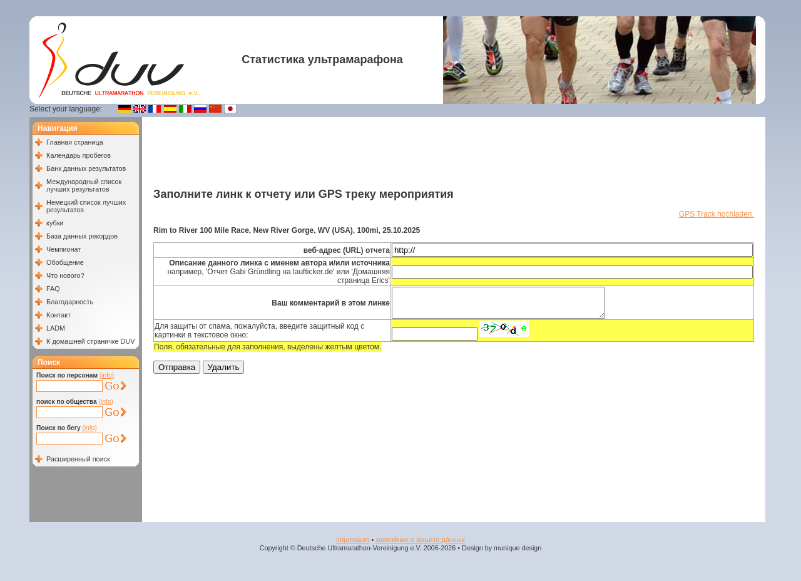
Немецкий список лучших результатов (86, 205)
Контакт (58, 315)
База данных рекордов (82, 236)
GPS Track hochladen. (716, 214)
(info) (106, 375)
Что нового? (65, 275)
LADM (55, 328)
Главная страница (74, 142)
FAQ (53, 288)
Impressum (352, 539)
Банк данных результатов (86, 168)
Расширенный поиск (78, 459)
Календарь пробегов (78, 155)
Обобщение (65, 262)
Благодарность (69, 302)
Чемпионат (63, 249)
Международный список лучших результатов (83, 185)
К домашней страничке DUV (90, 341)
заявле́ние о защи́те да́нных (420, 539)
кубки (54, 223)
